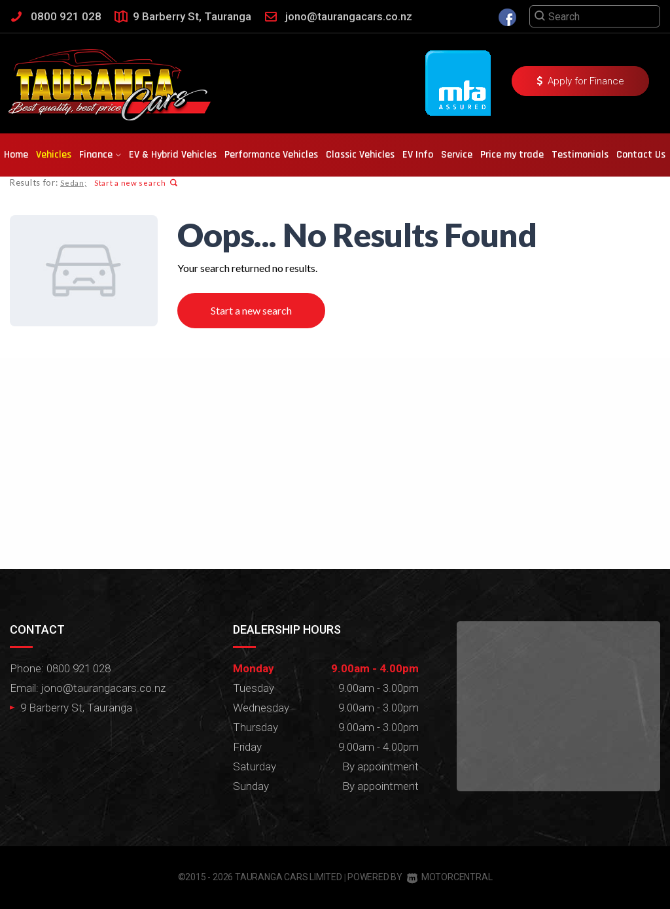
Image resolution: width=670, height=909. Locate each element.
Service (456, 155)
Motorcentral (449, 877)
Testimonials (580, 155)
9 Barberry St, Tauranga (192, 16)
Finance (100, 155)
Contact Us (640, 155)
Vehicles (53, 155)
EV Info (417, 155)
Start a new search (135, 183)
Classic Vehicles (360, 155)
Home (16, 155)
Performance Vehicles (271, 155)
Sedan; (73, 183)
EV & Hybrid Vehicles (173, 155)
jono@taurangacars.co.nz (348, 16)
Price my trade (512, 155)
